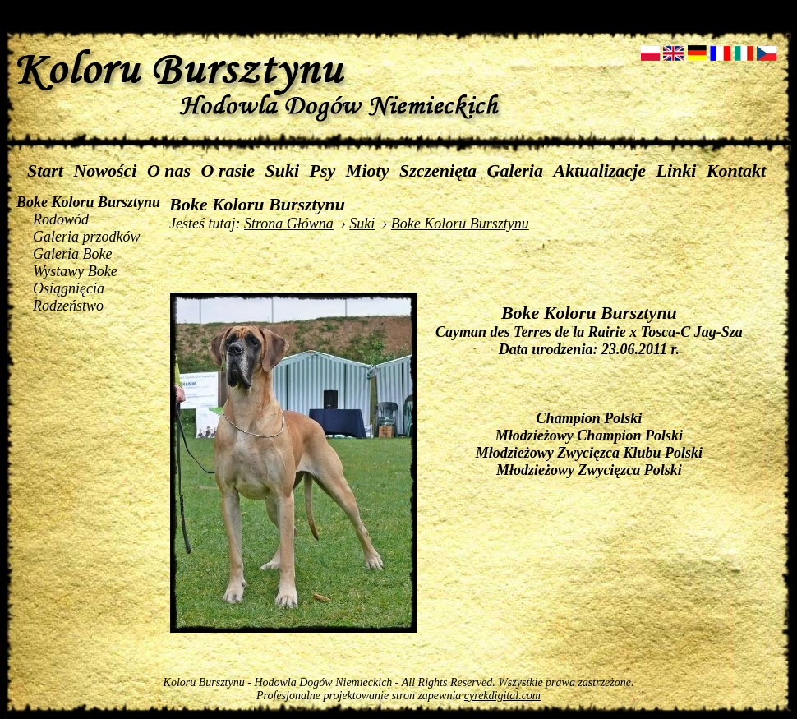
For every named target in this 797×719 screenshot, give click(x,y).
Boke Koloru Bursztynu (88, 202)
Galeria (515, 170)
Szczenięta (438, 170)
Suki (282, 170)
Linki (676, 170)
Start (45, 170)
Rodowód (61, 219)
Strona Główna (289, 223)
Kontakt (736, 170)
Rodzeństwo (68, 305)
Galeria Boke (72, 254)
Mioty (367, 170)
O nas (169, 170)
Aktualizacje (600, 170)
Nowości (104, 170)
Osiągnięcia (68, 288)
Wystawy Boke (75, 271)
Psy (323, 170)
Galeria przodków (87, 236)
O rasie (228, 170)
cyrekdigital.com (502, 695)
